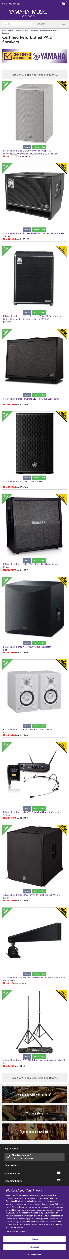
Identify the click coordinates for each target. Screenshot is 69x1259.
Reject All (34, 1247)
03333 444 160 (13, 3)
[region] (34, 1222)
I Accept (34, 1239)
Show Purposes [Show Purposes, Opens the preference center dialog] (34, 1254)
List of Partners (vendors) (17, 1231)
